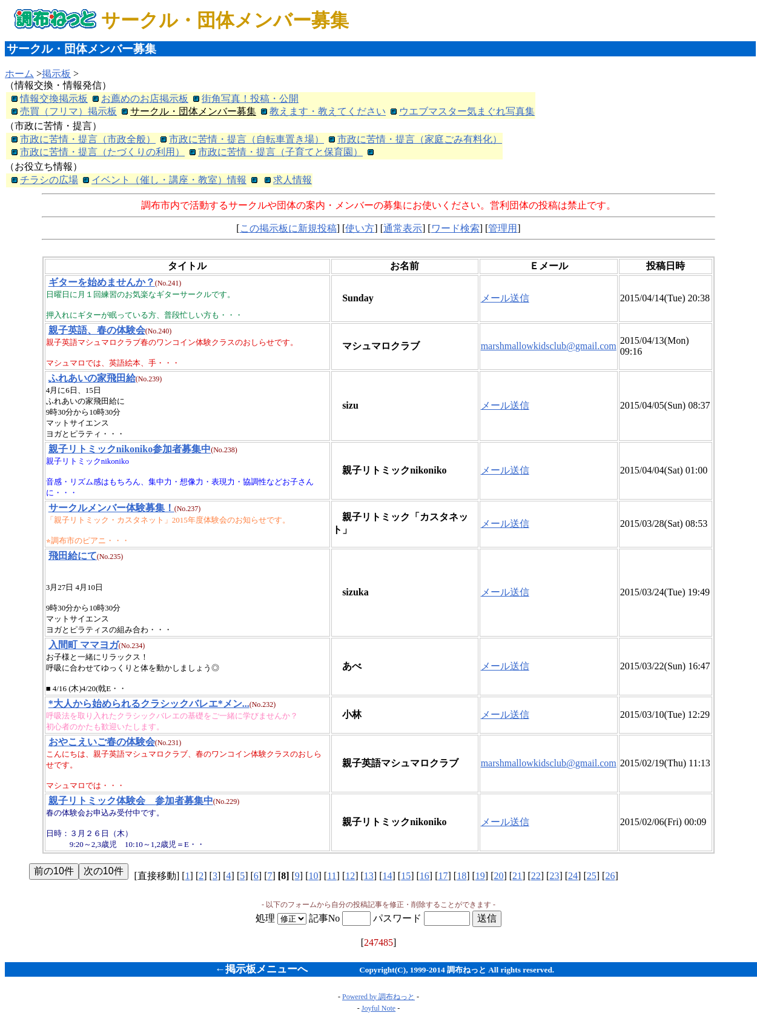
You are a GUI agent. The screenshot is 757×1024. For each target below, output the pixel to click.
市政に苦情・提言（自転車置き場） (246, 139)
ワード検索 (455, 228)
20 (498, 876)
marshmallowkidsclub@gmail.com (549, 346)
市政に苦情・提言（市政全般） (88, 139)
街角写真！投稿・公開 (250, 98)
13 (369, 876)
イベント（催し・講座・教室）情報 (168, 180)
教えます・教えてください (327, 111)
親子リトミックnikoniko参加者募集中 (129, 449)
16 (424, 876)
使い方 (359, 228)
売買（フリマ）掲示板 (68, 111)
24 (573, 876)
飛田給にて (72, 555)
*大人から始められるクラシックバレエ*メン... (149, 703)
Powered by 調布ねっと (378, 996)
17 (443, 876)
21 (517, 876)
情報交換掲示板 (54, 98)
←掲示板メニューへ (261, 969)
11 (331, 876)
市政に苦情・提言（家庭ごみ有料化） (419, 139)
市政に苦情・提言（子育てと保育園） (280, 152)
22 (536, 876)
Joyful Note (378, 1008)
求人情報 (292, 180)
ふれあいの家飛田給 (92, 378)
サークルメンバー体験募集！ (111, 508)
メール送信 (505, 298)
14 (387, 876)
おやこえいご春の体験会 (101, 742)
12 (350, 876)
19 (480, 876)
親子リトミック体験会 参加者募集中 (130, 800)
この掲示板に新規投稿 (288, 228)
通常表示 (402, 228)
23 (554, 876)
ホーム (19, 74)
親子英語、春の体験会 (96, 330)
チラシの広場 (49, 180)
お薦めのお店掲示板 (144, 98)
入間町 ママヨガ (83, 645)
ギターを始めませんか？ (101, 282)
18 (461, 876)
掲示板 (56, 74)
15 (406, 876)
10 (313, 876)
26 (610, 876)
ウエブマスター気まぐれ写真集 (467, 111)
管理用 (502, 228)
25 (592, 876)
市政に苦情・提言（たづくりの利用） (102, 152)
